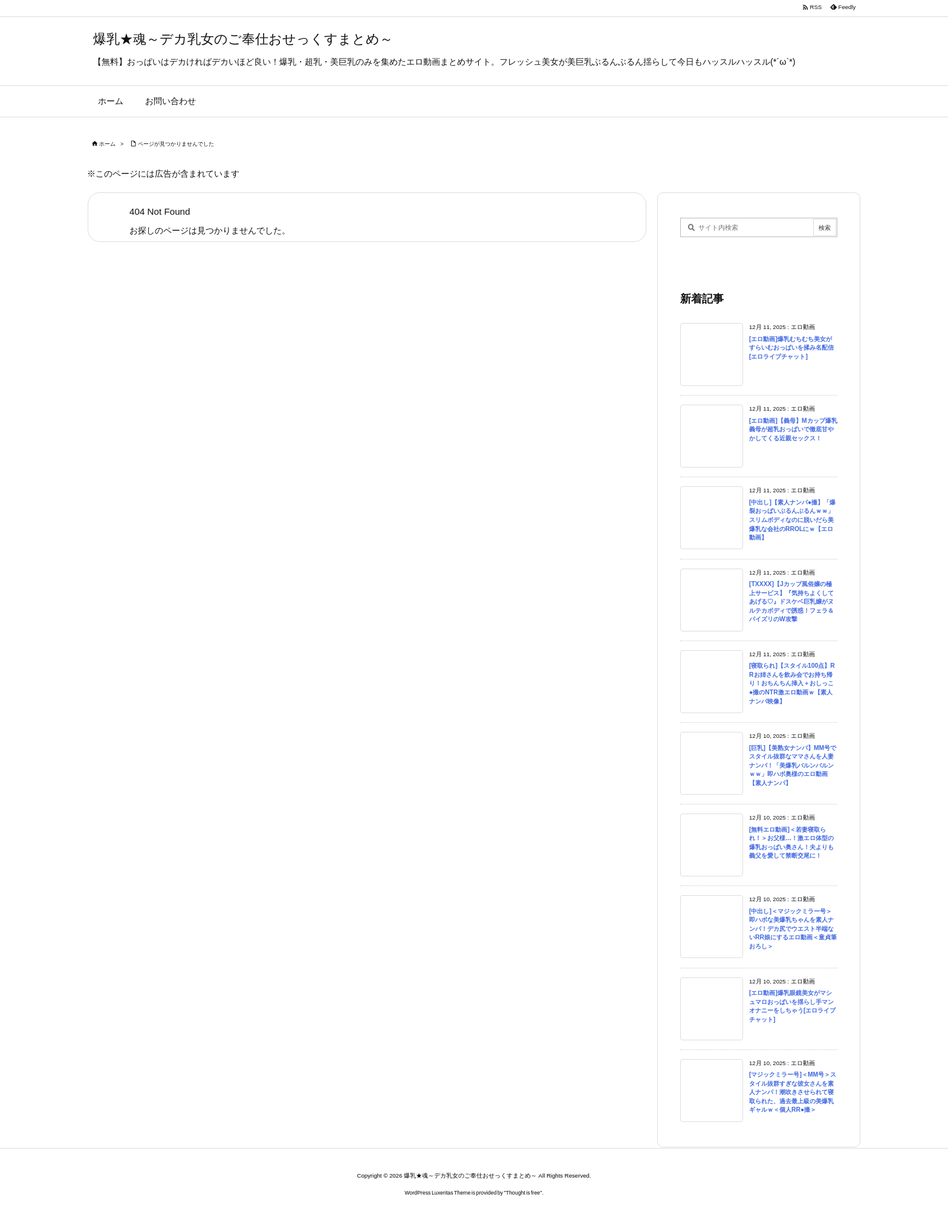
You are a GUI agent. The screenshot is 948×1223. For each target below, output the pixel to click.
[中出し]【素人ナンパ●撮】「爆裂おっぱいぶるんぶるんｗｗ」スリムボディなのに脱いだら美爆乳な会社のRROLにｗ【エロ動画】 (792, 520)
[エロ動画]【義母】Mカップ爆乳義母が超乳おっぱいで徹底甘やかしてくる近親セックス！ (793, 429)
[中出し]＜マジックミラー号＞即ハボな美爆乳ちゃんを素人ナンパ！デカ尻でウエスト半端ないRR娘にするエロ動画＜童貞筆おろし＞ (793, 929)
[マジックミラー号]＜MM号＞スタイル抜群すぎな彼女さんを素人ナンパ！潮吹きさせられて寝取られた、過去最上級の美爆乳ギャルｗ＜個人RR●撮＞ (792, 1092)
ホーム (107, 144)
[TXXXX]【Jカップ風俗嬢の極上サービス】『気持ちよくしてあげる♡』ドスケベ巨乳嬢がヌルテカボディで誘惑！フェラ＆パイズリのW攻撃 (791, 601)
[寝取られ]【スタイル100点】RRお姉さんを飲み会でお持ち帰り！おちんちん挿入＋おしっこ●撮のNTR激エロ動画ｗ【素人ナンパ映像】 (792, 683)
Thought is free (523, 1193)
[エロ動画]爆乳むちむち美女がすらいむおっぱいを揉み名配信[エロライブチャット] (791, 348)
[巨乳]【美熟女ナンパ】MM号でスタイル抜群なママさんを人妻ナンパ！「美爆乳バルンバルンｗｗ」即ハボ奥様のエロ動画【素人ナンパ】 (792, 765)
